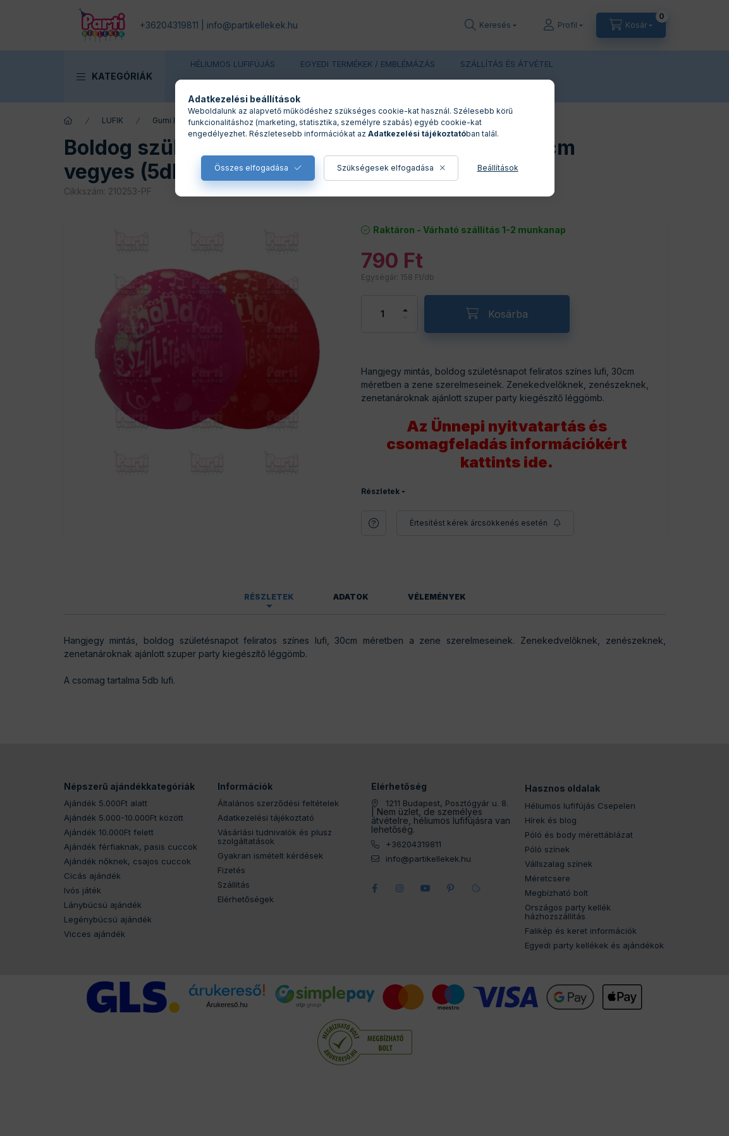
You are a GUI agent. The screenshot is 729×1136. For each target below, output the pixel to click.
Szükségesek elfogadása (385, 167)
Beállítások (497, 167)
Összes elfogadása (251, 167)
